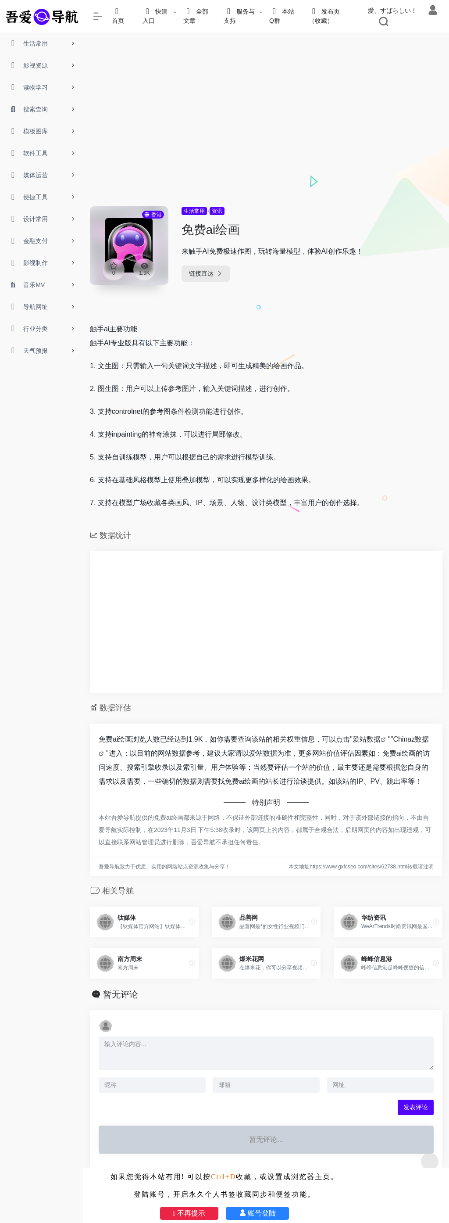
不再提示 (189, 1213)
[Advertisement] (266, 140)
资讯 (217, 211)
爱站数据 (367, 739)
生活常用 (194, 211)
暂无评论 (120, 994)
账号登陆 (257, 1213)
